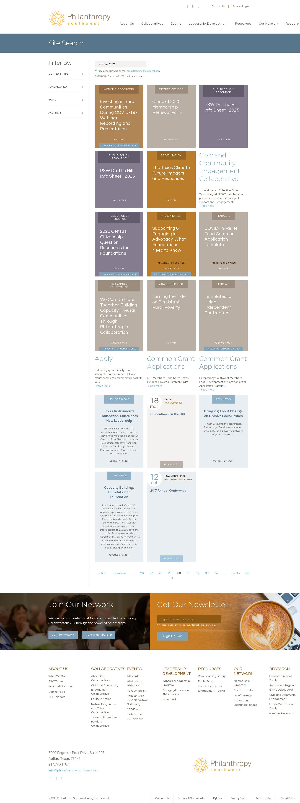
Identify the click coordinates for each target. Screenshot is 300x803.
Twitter (193, 6)
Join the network (63, 634)
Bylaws (217, 798)
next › (236, 573)
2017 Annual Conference (168, 490)
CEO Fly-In (133, 709)
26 (142, 573)
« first (103, 573)
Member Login (240, 6)
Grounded (169, 699)
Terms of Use (263, 798)
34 (216, 573)
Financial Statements (191, 798)
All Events (133, 676)
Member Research (281, 713)
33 (207, 573)
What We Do (56, 676)
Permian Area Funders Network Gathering (138, 700)
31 (188, 573)
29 (170, 573)
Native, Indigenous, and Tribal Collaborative (103, 708)
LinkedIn (199, 6)
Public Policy (206, 681)
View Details (171, 464)
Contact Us (218, 6)
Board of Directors (60, 686)
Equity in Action (101, 699)
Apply (103, 359)
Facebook (187, 6)
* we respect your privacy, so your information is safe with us (186, 624)
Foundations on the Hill (167, 414)
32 (197, 573)
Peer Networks (243, 690)
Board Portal (288, 798)
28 (160, 573)
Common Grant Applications (171, 362)
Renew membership (99, 634)
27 (151, 573)
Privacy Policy (239, 798)
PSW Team (55, 681)
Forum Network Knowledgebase (142, 70)
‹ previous (119, 573)
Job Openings (243, 695)
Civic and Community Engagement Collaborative (219, 167)
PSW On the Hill (137, 690)
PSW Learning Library (212, 676)
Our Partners (56, 697)
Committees (56, 691)
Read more (207, 205)
